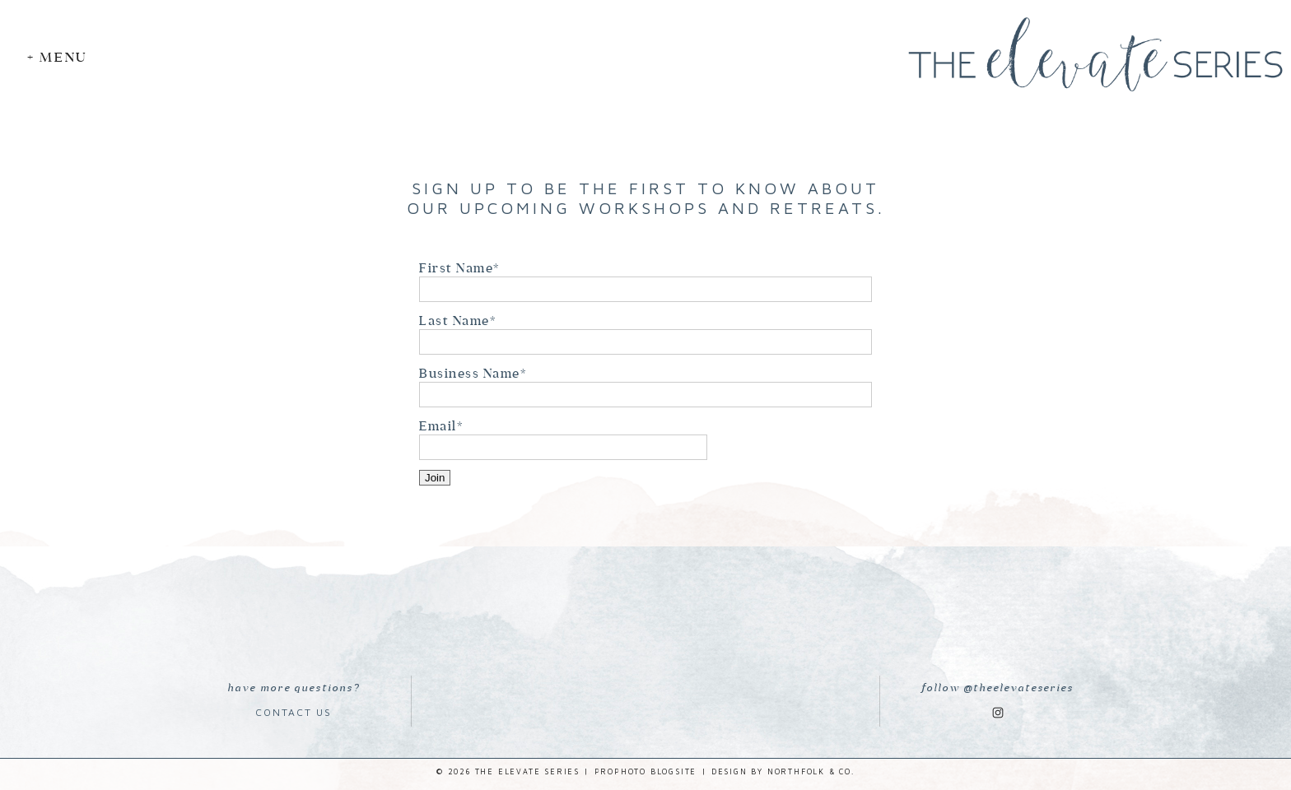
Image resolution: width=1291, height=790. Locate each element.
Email (438, 426)
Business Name (469, 373)
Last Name (454, 320)
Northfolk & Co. (811, 771)
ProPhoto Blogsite (645, 771)
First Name (456, 268)
